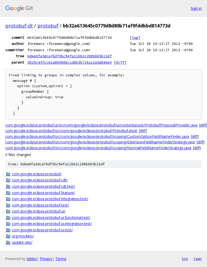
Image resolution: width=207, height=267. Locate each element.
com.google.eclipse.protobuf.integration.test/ (50, 198)
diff (120, 62)
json (197, 258)
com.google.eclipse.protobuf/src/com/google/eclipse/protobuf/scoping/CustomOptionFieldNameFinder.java (97, 136)
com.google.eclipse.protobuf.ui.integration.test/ (52, 223)
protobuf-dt (19, 25)
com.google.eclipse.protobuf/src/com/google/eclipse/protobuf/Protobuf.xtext (71, 130)
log (135, 37)
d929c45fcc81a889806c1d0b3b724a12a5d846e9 (69, 62)
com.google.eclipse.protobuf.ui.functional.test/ (51, 217)
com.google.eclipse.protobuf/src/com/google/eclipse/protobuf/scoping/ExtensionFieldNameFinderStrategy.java (100, 141)
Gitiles (32, 258)
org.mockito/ (23, 235)
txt (185, 258)
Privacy (46, 258)
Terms (60, 258)
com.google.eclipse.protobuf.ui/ (38, 211)
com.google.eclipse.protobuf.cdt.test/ (43, 186)
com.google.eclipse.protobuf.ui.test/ (42, 229)
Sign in (196, 8)
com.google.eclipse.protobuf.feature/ (43, 192)
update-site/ (22, 242)
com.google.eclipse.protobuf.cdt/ (40, 179)
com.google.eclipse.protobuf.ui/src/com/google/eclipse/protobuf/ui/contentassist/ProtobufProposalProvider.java (101, 125)
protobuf (47, 25)
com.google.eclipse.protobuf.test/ (40, 205)
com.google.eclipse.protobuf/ (37, 173)
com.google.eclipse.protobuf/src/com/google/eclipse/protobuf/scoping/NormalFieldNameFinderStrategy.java (98, 147)
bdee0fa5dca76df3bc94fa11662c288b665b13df (69, 56)
